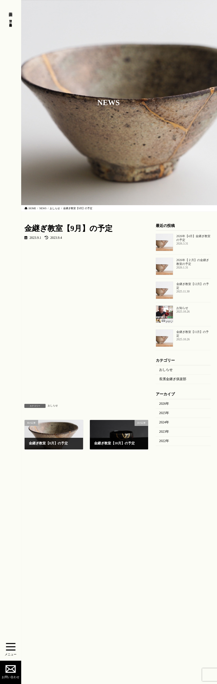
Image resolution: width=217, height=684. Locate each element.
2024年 (164, 422)
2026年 (164, 403)
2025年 (164, 413)
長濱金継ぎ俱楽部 (172, 379)
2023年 (164, 431)
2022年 (164, 441)
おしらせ (53, 405)
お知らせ (182, 308)
